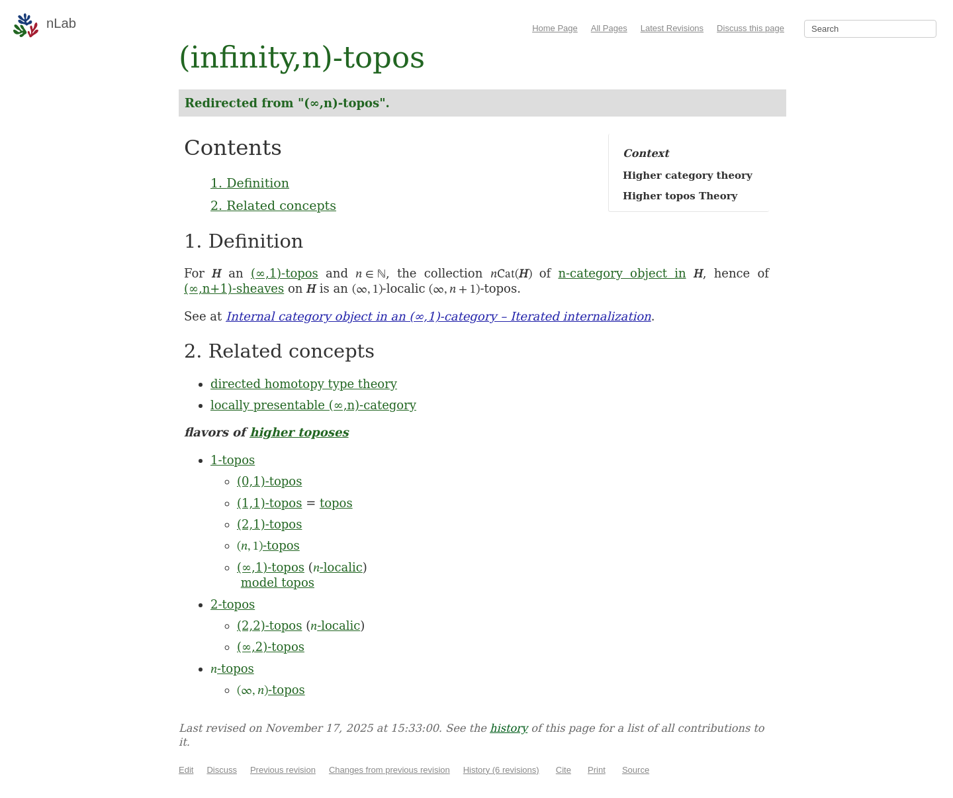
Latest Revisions (672, 28)
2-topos (232, 604)
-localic (338, 567)
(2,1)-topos (269, 524)
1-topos (232, 460)
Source (635, 770)
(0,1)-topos (269, 481)
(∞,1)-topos (284, 273)
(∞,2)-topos (270, 647)
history (508, 728)
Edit (186, 770)
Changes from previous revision (389, 770)
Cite (563, 770)
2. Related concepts (273, 205)
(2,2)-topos (269, 625)
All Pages (609, 28)
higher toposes (299, 432)
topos (336, 503)
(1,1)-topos (269, 503)
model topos (277, 582)
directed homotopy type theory (303, 384)
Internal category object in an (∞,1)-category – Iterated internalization (438, 316)
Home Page (555, 28)
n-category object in (622, 273)
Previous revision (283, 770)
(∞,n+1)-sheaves (234, 288)
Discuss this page (750, 28)
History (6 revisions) (501, 770)
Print (597, 770)
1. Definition (249, 182)
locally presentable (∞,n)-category (313, 405)
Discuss (221, 770)
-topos (268, 545)
